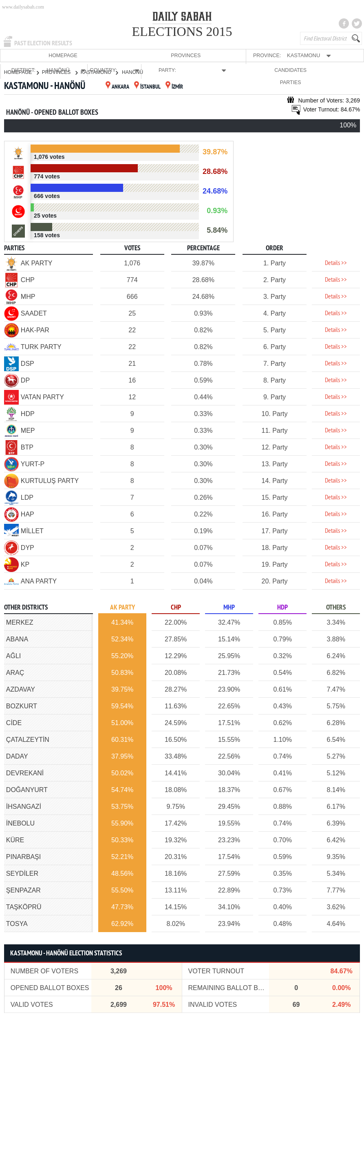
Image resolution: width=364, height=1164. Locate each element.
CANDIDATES (307, 55)
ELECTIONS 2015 (182, 31)
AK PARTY (122, 607)
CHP (176, 607)
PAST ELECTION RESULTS (43, 43)
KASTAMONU (99, 72)
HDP (282, 607)
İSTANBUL (147, 86)
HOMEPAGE (18, 55)
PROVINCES (55, 55)
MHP (229, 607)
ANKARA (117, 86)
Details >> (336, 263)
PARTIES (343, 55)
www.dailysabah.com (23, 7)
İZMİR (174, 86)
